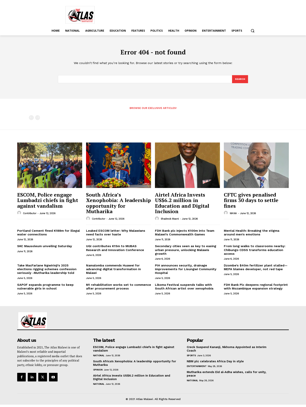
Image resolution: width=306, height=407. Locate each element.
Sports (191, 357)
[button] (252, 30)
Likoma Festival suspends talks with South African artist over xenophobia (184, 289)
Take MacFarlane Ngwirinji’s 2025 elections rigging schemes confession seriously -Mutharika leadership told (46, 271)
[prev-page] (31, 120)
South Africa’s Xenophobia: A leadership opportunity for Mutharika (118, 205)
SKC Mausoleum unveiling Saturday (44, 248)
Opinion (98, 372)
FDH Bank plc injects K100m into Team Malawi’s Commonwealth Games (184, 235)
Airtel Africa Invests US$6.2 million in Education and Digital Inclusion (182, 205)
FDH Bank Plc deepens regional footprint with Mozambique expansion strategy (256, 289)
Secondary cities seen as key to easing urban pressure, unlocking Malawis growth (185, 252)
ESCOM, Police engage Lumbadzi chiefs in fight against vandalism (47, 202)
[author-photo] (19, 215)
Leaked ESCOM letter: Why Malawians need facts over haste (115, 235)
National (98, 357)
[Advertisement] (184, 14)
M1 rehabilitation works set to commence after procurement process (118, 289)
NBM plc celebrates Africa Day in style (216, 363)
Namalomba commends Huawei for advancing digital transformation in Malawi (113, 271)
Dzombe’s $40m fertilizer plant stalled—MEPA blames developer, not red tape (255, 269)
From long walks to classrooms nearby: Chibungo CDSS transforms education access (254, 252)
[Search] (240, 81)
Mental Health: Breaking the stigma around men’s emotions (251, 235)
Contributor (29, 215)
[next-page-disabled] (37, 120)
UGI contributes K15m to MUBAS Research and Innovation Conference (115, 250)
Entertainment (197, 368)
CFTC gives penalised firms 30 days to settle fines (251, 202)
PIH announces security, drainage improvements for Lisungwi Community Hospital (185, 271)
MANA (233, 215)
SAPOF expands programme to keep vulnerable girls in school (45, 289)
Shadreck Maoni (170, 221)
